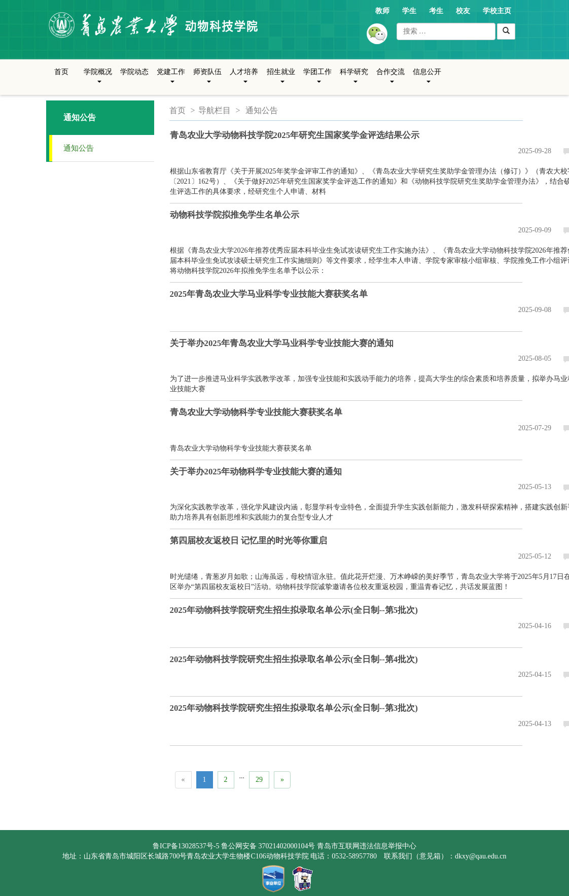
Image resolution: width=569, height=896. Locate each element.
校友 (463, 11)
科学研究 (354, 79)
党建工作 (171, 79)
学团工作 (317, 79)
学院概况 (98, 79)
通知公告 (78, 148)
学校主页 (497, 11)
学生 (409, 11)
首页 (61, 72)
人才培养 (244, 79)
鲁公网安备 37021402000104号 (268, 846)
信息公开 (427, 79)
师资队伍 (207, 79)
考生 (436, 11)
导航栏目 (214, 110)
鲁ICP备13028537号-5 (186, 846)
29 (259, 779)
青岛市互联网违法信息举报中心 (366, 846)
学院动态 (134, 72)
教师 (382, 11)
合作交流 (390, 79)
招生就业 (281, 79)
